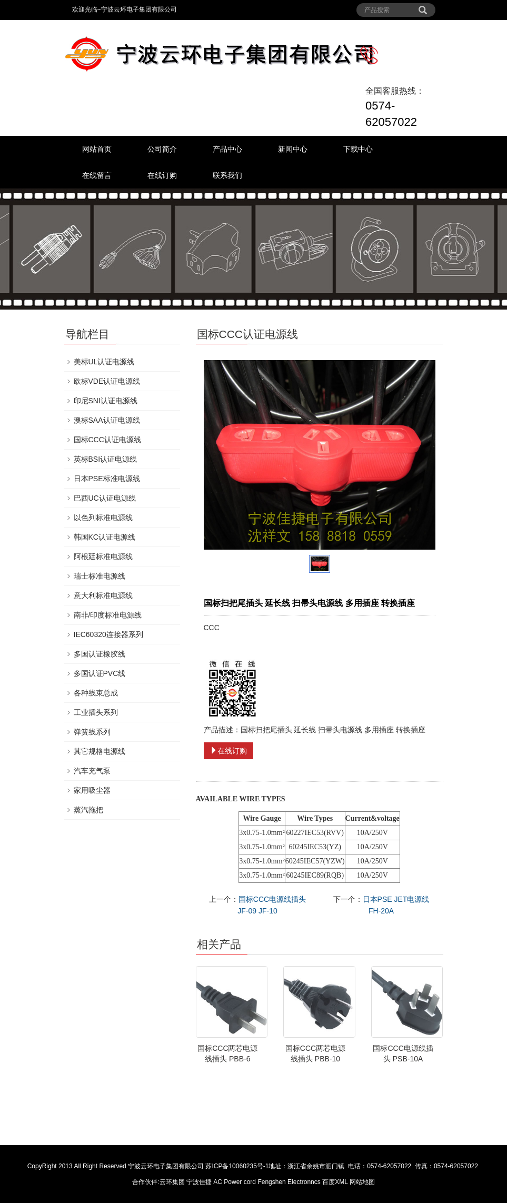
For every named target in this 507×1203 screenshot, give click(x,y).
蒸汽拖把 (88, 810)
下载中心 (358, 149)
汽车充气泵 (92, 771)
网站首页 (97, 149)
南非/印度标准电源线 (108, 615)
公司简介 (162, 149)
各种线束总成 (96, 693)
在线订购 (162, 175)
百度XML (334, 1182)
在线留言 (97, 175)
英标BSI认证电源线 (105, 459)
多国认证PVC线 (100, 673)
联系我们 (227, 175)
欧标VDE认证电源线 (107, 381)
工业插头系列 (96, 712)
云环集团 (172, 1182)
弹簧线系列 (92, 732)
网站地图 (362, 1182)
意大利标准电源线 (103, 595)
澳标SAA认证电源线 (107, 420)
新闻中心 (292, 149)
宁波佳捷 (199, 1182)
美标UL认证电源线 (104, 361)
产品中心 (227, 149)
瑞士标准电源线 (99, 576)
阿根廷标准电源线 (103, 556)
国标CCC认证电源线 (107, 439)
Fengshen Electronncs (288, 1182)
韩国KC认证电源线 (104, 537)
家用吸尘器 (92, 790)
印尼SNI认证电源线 (105, 400)
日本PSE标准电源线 (107, 478)
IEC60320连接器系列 (108, 634)
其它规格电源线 (99, 751)
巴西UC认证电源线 (105, 498)
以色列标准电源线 (103, 517)
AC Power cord (234, 1182)
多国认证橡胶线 (99, 654)
